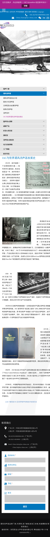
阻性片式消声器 (8, 102)
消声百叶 (6, 113)
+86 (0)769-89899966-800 (39, 15)
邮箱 (8, 474)
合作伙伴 (12, 12)
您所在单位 (10, 465)
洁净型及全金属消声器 (11, 105)
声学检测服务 (20, 12)
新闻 (26, 12)
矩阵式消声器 (7, 109)
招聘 (29, 12)
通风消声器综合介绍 (10, 98)
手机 (8, 484)
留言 (7, 493)
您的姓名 (10, 455)
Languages (41, 12)
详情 (25, 6)
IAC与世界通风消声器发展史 (13, 117)
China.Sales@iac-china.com (26, 18)
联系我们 (34, 12)
